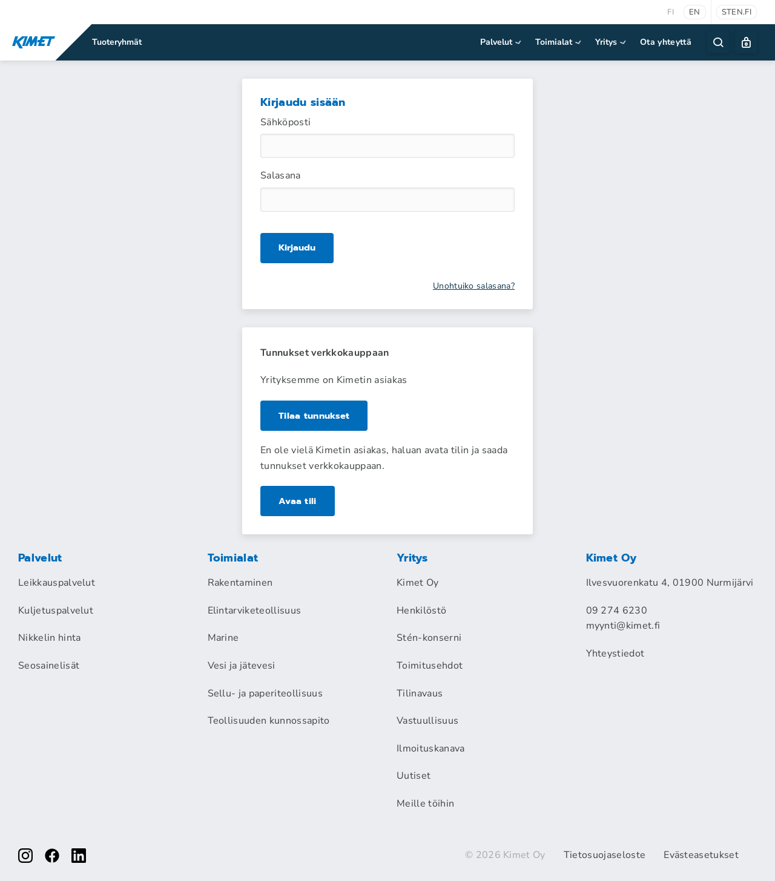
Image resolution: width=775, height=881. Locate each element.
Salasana (280, 175)
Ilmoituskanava (430, 748)
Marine (223, 637)
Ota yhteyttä (665, 42)
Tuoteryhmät (117, 42)
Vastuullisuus (427, 720)
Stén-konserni (429, 637)
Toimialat (559, 42)
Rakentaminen (240, 582)
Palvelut (501, 42)
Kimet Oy (418, 582)
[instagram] (25, 855)
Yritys (611, 42)
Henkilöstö (421, 610)
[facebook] (52, 855)
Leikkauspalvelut (56, 582)
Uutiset (413, 775)
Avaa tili (298, 501)
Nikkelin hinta (49, 637)
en (695, 12)
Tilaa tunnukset (316, 415)
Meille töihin (425, 803)
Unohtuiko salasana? (474, 286)
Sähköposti (285, 122)
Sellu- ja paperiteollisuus (265, 693)
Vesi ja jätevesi (241, 665)
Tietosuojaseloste (604, 855)
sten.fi (736, 12)
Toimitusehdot (430, 665)
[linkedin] (78, 855)
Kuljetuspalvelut (55, 610)
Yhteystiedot (615, 653)
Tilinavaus (420, 693)
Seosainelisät (48, 665)
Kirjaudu (298, 248)
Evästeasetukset (701, 855)
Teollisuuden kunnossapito (269, 720)
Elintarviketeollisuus (255, 610)
